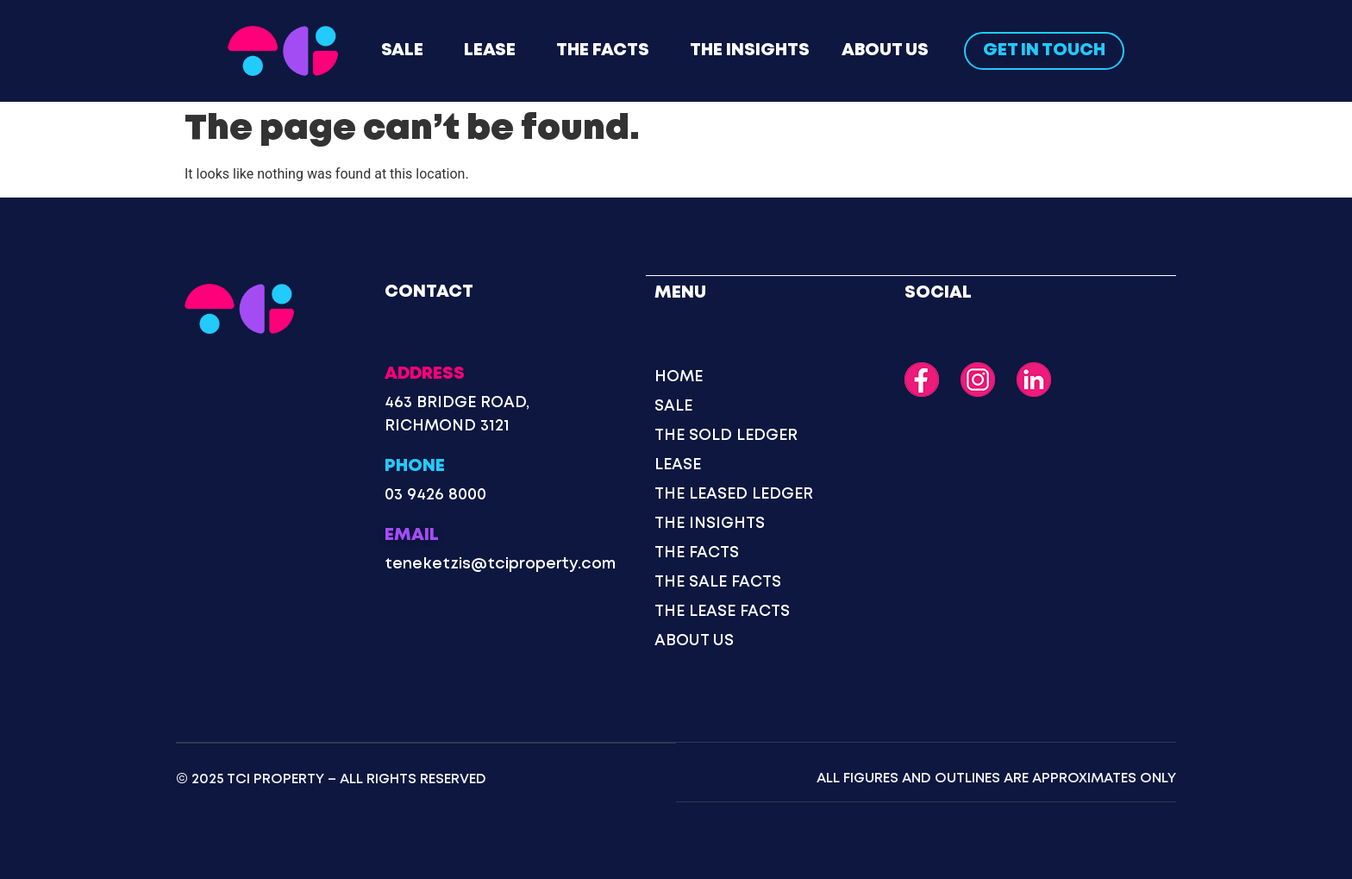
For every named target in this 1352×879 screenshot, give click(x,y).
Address (425, 374)
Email (412, 535)
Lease (490, 50)
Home (678, 376)
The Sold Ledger (726, 435)
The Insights (750, 50)
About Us (885, 50)
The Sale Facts (717, 581)
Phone (415, 466)
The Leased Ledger (733, 493)
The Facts (602, 50)
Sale (402, 50)
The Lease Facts (722, 611)
